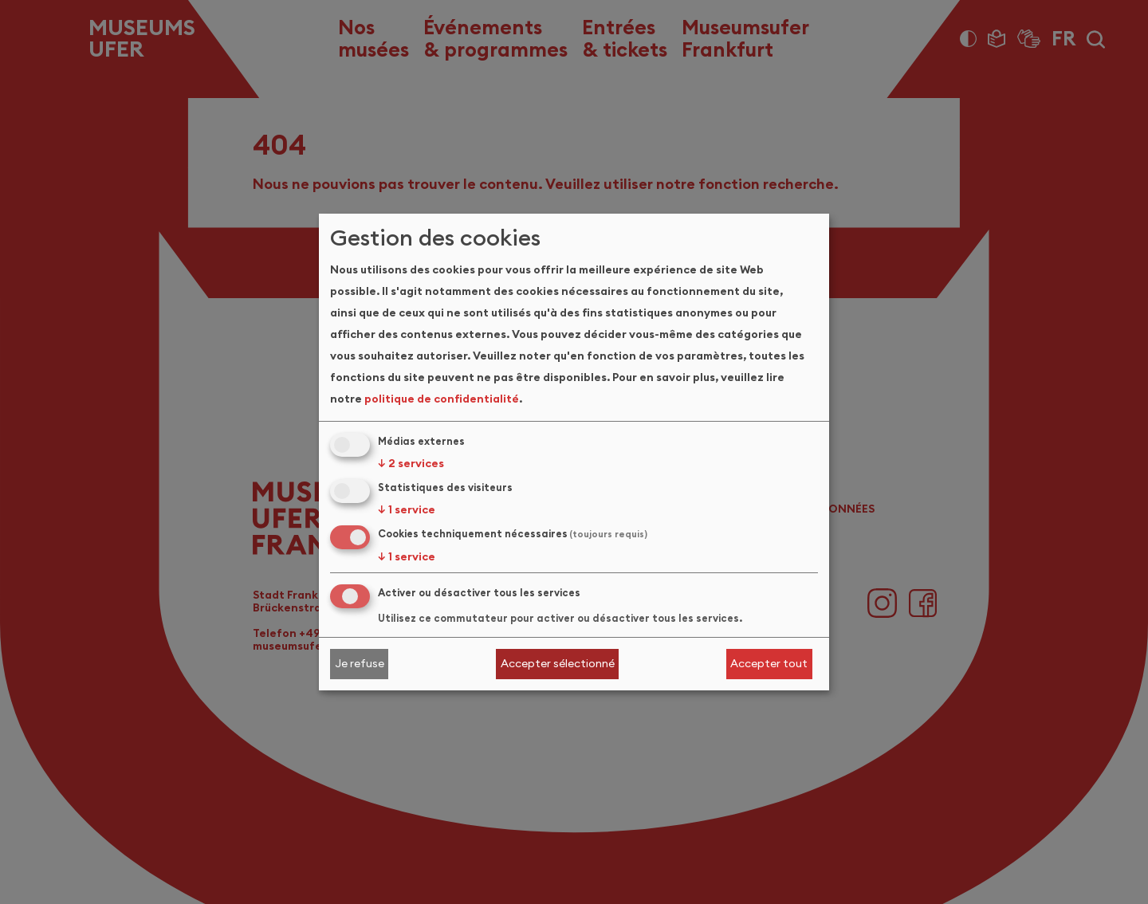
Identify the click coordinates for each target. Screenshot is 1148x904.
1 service (406, 509)
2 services (411, 463)
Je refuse (359, 663)
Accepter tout (769, 663)
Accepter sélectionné (558, 663)
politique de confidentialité (441, 398)
